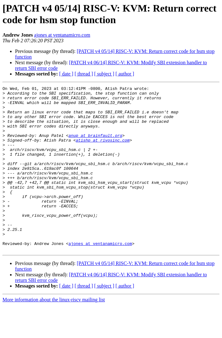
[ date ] (66, 73)
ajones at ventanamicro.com (62, 35)
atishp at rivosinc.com (103, 151)
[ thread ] (84, 73)
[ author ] (125, 73)
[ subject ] (104, 73)
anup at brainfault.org (95, 145)
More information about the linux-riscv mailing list (54, 332)
